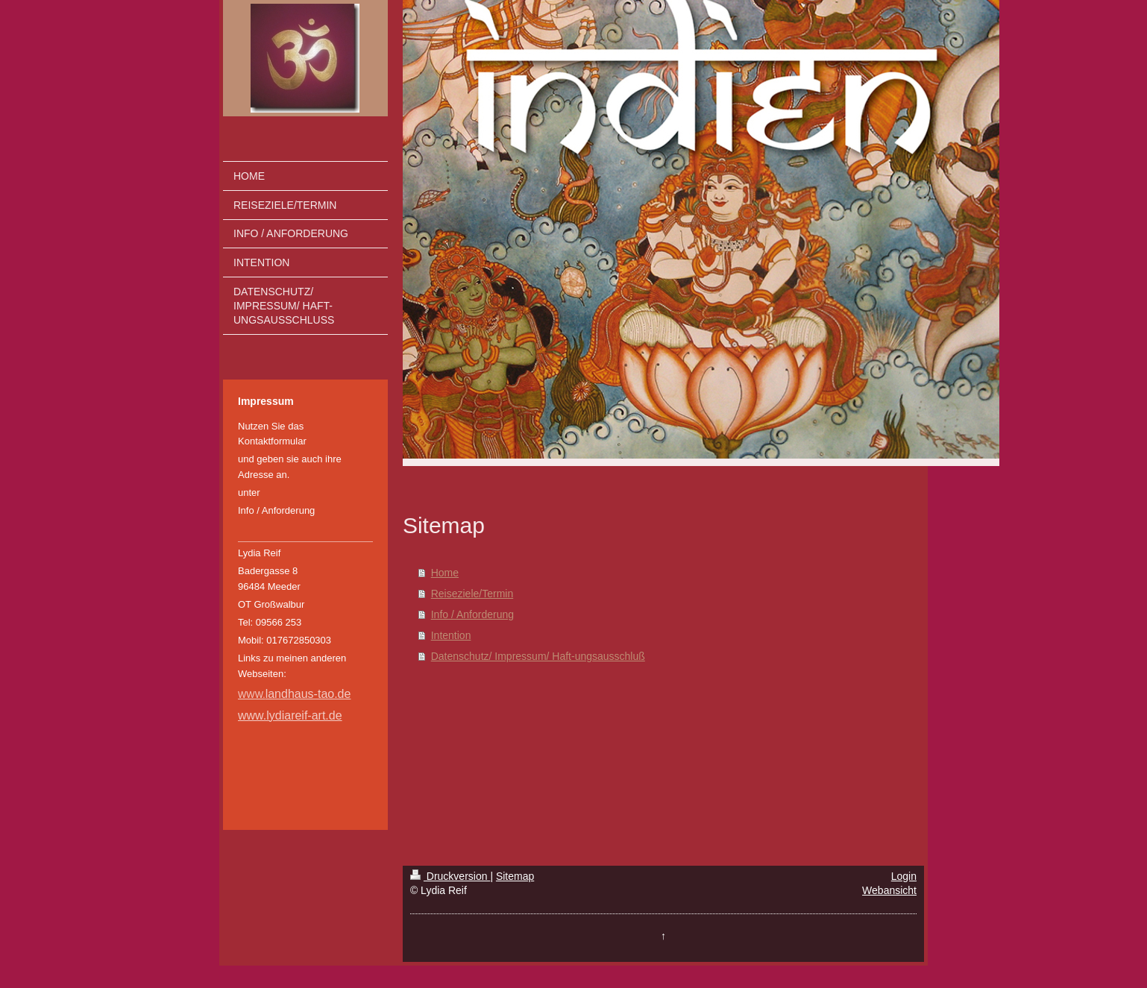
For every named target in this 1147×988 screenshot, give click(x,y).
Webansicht (889, 890)
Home (445, 573)
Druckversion (450, 876)
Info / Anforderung (472, 614)
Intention (451, 635)
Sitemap (515, 876)
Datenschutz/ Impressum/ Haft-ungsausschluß (538, 656)
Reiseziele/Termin (472, 594)
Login (904, 876)
